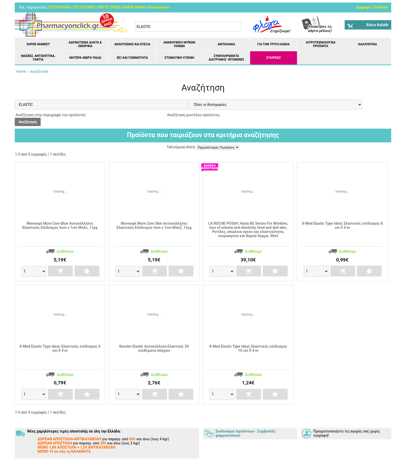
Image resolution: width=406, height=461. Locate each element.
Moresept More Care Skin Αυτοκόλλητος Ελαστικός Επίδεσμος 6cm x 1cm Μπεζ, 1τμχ (154, 225)
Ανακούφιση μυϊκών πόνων (179, 44)
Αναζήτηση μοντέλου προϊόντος (193, 115)
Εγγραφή (363, 7)
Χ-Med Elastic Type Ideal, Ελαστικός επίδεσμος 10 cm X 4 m (248, 348)
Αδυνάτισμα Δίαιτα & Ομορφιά (85, 44)
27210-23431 (84, 7)
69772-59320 (109, 7)
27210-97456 (59, 7)
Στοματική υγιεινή (179, 58)
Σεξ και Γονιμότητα (132, 58)
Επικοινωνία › (159, 7)
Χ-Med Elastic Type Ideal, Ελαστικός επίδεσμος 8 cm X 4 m (342, 225)
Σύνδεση (380, 7)
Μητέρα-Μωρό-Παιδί (85, 58)
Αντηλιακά (226, 44)
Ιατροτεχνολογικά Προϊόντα (320, 44)
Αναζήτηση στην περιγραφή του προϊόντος (50, 115)
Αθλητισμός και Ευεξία (132, 44)
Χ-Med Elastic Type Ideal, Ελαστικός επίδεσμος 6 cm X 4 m (59, 348)
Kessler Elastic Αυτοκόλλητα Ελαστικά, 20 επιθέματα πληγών (154, 348)
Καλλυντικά (367, 44)
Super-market (38, 44)
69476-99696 (134, 7)
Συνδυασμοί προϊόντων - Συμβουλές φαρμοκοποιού (245, 433)
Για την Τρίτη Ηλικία (273, 44)
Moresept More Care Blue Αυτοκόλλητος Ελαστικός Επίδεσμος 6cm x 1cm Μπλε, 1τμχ (60, 225)
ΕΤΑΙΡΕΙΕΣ (273, 58)
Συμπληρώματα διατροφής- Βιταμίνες (226, 57)
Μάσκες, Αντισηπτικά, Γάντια (38, 57)
